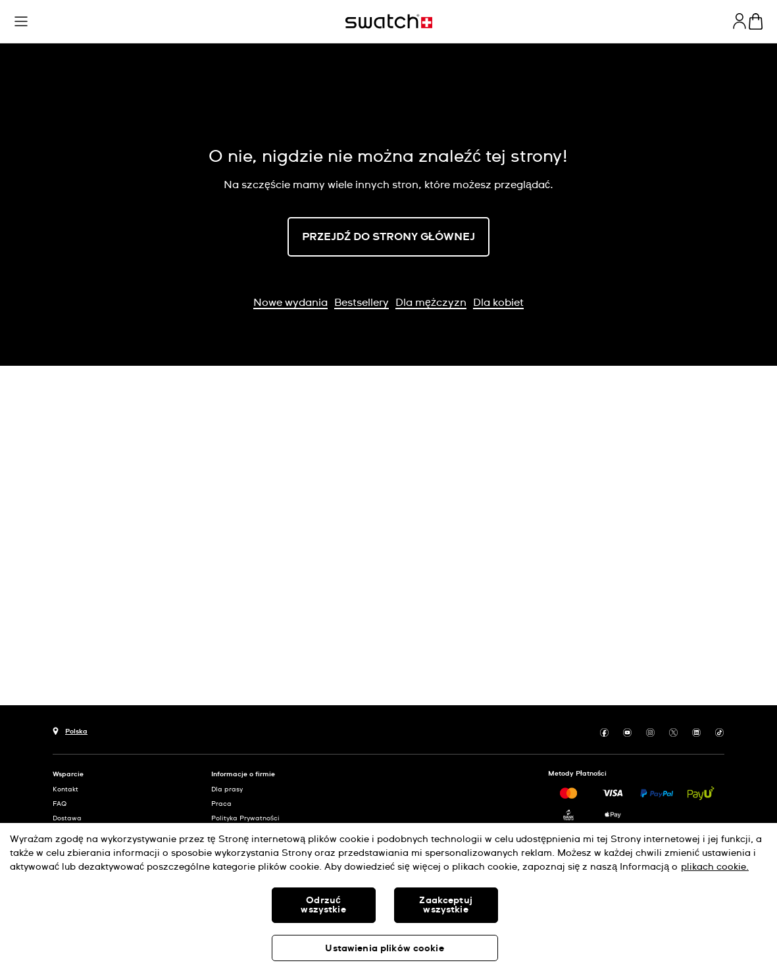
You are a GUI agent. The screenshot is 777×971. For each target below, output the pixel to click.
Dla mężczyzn (430, 302)
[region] (388, 897)
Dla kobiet (498, 302)
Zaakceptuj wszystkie (445, 905)
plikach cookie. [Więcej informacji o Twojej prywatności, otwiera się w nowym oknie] (715, 867)
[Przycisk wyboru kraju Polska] (70, 730)
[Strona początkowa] (388, 21)
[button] (21, 22)
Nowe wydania (290, 302)
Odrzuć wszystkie (323, 905)
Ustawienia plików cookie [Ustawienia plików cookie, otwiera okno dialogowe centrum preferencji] (384, 948)
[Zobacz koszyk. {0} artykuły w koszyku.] (755, 21)
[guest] (739, 21)
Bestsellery (361, 302)
